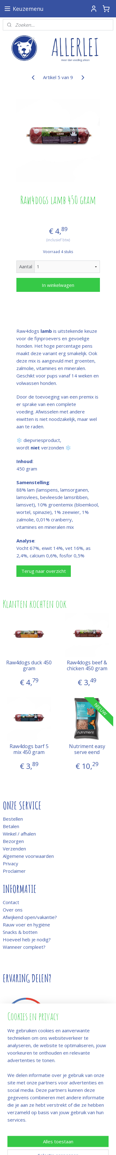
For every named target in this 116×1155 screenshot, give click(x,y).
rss (83, 1133)
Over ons (13, 910)
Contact (11, 902)
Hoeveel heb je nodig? (27, 939)
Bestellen (13, 819)
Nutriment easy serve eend (87, 749)
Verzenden (14, 848)
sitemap (70, 1133)
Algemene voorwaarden (28, 856)
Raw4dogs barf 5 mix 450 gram (29, 749)
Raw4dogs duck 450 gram (29, 665)
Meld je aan (15, 1069)
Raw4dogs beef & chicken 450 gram (87, 665)
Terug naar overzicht (43, 571)
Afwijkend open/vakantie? (30, 917)
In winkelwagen (58, 285)
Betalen (11, 826)
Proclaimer (14, 871)
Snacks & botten (20, 932)
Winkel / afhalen (19, 834)
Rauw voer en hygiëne (26, 924)
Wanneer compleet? (24, 947)
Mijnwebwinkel (78, 1143)
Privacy (10, 863)
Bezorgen (13, 841)
